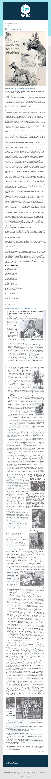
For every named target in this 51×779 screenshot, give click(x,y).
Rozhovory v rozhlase (43, 773)
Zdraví (28, 773)
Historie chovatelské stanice (19, 771)
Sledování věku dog (42, 772)
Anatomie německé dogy (39, 771)
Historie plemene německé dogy (30, 771)
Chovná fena (24, 772)
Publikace (31, 773)
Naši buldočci (20, 773)
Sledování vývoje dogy (33, 772)
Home (9, 23)
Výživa (28, 772)
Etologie (25, 773)
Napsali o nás (37, 773)
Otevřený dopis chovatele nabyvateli (15, 772)
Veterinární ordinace (11, 771)
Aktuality (5, 771)
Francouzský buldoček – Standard (12, 773)
